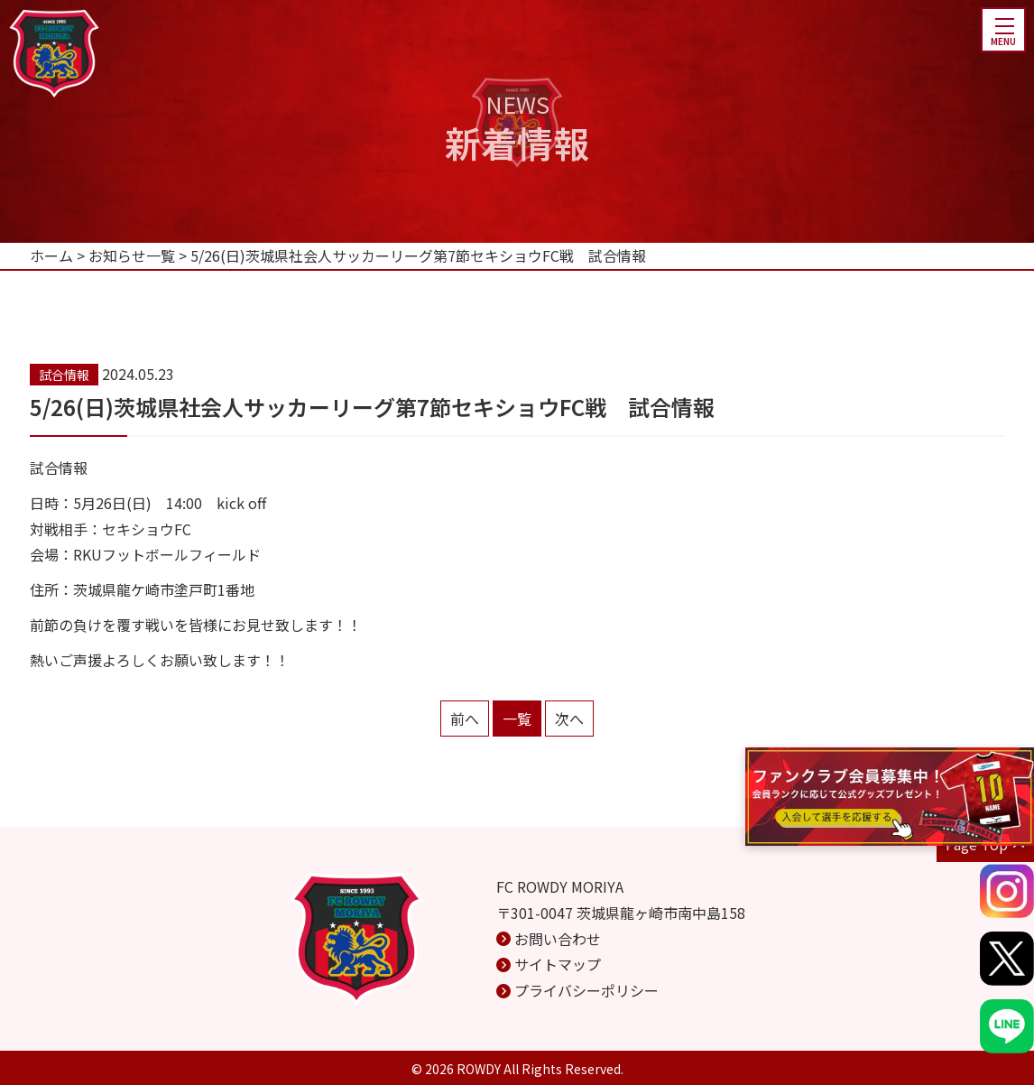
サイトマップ (557, 964)
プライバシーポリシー (586, 990)
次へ (569, 718)
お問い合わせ (557, 939)
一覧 (517, 718)
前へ (464, 718)
